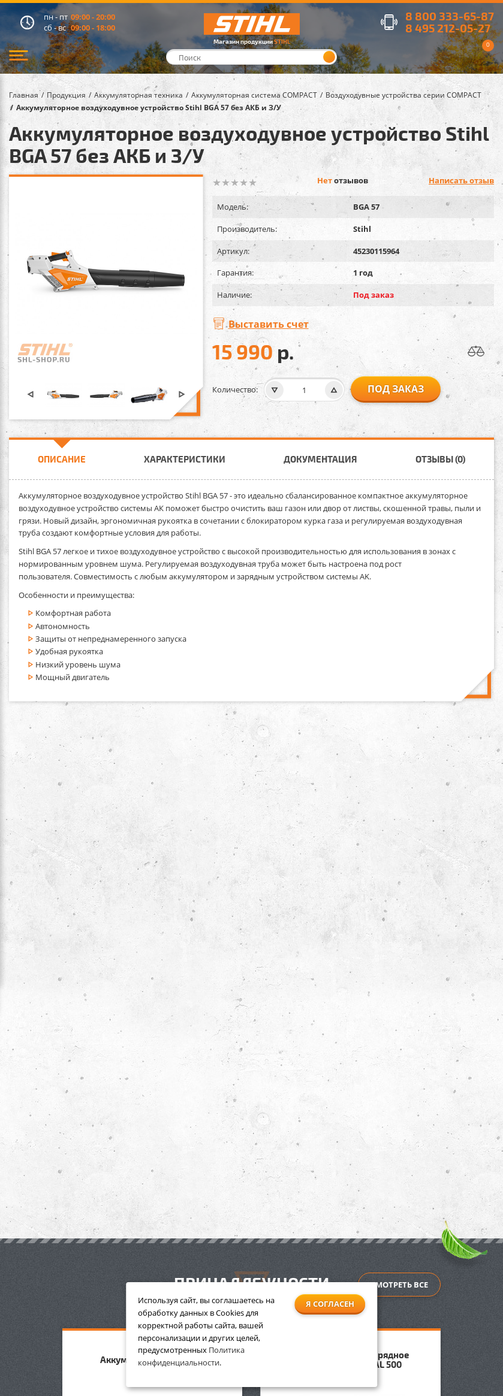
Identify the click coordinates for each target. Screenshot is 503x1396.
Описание (62, 459)
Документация (320, 459)
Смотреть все (399, 1284)
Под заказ (396, 388)
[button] (30, 395)
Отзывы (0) (440, 459)
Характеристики (184, 459)
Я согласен (330, 1303)
